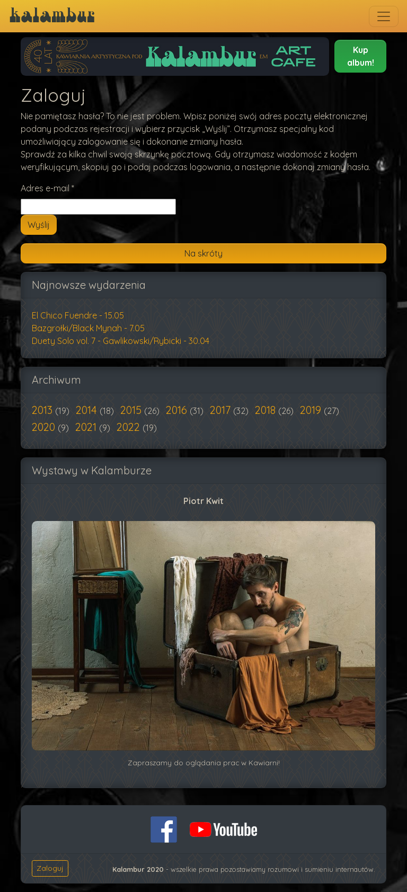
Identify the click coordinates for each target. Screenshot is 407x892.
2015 (132, 410)
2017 (221, 410)
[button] (360, 56)
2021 (87, 427)
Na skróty (203, 253)
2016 (178, 410)
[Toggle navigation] (384, 16)
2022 (130, 427)
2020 (45, 427)
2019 (312, 410)
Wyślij (39, 224)
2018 (266, 410)
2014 (88, 410)
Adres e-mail (47, 188)
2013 (43, 410)
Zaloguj (50, 868)
